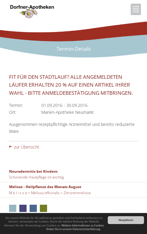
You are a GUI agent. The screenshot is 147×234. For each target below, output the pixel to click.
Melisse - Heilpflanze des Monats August (45, 186)
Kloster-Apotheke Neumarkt (23, 208)
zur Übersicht (26, 147)
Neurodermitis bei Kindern (33, 171)
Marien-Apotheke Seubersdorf (43, 208)
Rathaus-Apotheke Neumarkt (33, 208)
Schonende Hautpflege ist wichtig (36, 177)
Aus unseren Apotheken (12, 208)
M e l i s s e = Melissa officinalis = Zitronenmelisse (50, 192)
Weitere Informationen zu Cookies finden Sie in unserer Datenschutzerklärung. (75, 227)
